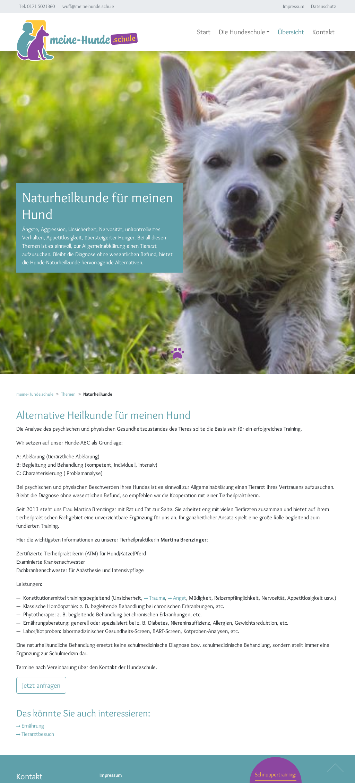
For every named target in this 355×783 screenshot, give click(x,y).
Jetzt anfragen (41, 685)
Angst (179, 598)
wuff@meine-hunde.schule (88, 6)
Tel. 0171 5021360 (37, 6)
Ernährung (32, 725)
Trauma (157, 598)
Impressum (293, 6)
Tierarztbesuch (37, 734)
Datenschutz (323, 6)
